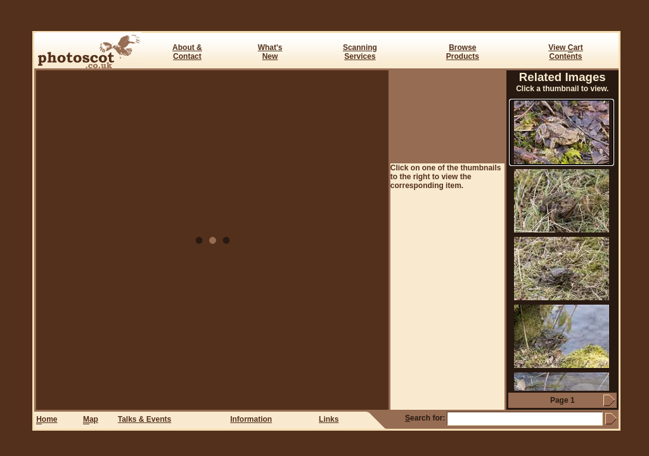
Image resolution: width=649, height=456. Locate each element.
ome (46, 419)
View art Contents (565, 52)
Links (328, 419)
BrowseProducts (462, 52)
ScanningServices (360, 52)
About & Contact (187, 52)
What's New (270, 52)
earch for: (425, 418)
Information (251, 419)
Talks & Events (144, 419)
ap (90, 419)
